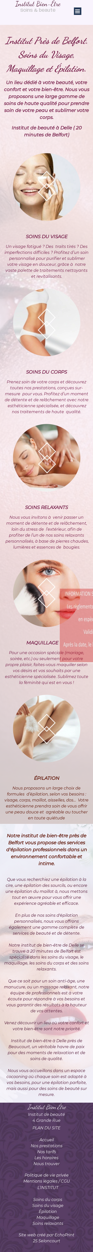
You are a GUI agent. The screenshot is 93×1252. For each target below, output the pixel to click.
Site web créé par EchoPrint (46, 1235)
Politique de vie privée (47, 1175)
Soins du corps (47, 1199)
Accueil (46, 1140)
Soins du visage (47, 1205)
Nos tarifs (46, 1151)
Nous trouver (46, 1163)
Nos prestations (46, 1145)
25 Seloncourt (46, 1241)
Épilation (48, 1211)
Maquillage (47, 1217)
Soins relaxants (47, 1223)
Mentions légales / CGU (46, 1181)
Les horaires (46, 1157)
